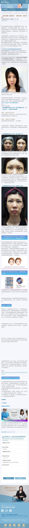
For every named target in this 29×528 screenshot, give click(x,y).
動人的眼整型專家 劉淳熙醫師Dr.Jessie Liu (8, 2)
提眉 (5, 402)
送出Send (8, 478)
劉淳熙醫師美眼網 (8, 507)
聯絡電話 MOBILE (6, 451)
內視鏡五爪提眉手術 (5, 406)
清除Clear (20, 478)
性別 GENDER (5, 447)
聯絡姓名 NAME (6, 442)
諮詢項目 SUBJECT (6, 460)
